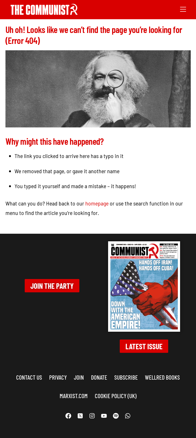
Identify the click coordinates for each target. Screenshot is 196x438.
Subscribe (126, 377)
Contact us (29, 377)
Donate (99, 377)
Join (79, 377)
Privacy (58, 377)
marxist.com (74, 395)
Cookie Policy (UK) (116, 395)
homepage (97, 203)
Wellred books (162, 377)
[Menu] (183, 8)
